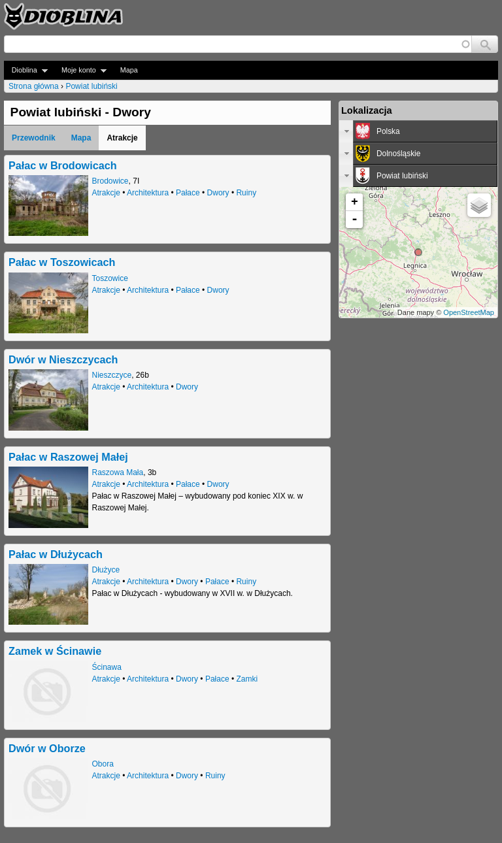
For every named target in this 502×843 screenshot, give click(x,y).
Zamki (247, 679)
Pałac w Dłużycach (55, 554)
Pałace (188, 192)
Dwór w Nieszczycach (63, 359)
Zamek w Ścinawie (54, 651)
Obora (103, 764)
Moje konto (80, 70)
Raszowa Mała (118, 472)
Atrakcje (106, 192)
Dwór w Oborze (47, 748)
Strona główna (33, 86)
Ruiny (246, 192)
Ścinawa (107, 667)
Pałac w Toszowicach (61, 262)
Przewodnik (34, 137)
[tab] (418, 131)
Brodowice (110, 181)
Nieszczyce (112, 375)
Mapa (129, 70)
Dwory (218, 192)
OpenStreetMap (468, 312)
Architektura (148, 192)
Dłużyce (106, 569)
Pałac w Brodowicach (62, 165)
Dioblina (26, 70)
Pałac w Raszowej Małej (68, 457)
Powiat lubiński (91, 86)
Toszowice (110, 278)
